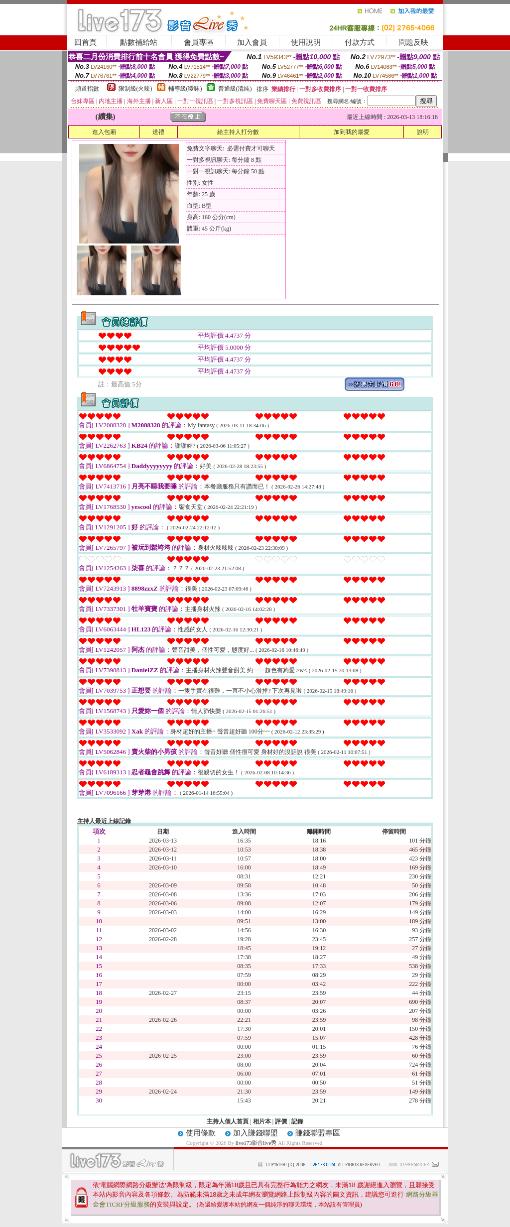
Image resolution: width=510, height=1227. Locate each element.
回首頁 (85, 42)
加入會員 (252, 42)
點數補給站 (138, 42)
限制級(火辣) (135, 88)
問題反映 (413, 42)
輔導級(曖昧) (185, 88)
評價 (281, 1121)
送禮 (158, 131)
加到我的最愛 (352, 131)
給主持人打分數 (238, 131)
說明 (423, 131)
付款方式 (360, 42)
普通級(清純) (235, 88)
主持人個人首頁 (228, 1121)
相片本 (262, 1121)
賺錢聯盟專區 (317, 1133)
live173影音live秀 (256, 1143)
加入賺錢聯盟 (255, 1133)
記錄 (297, 1121)
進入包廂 (104, 131)
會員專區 (199, 42)
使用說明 (306, 42)
